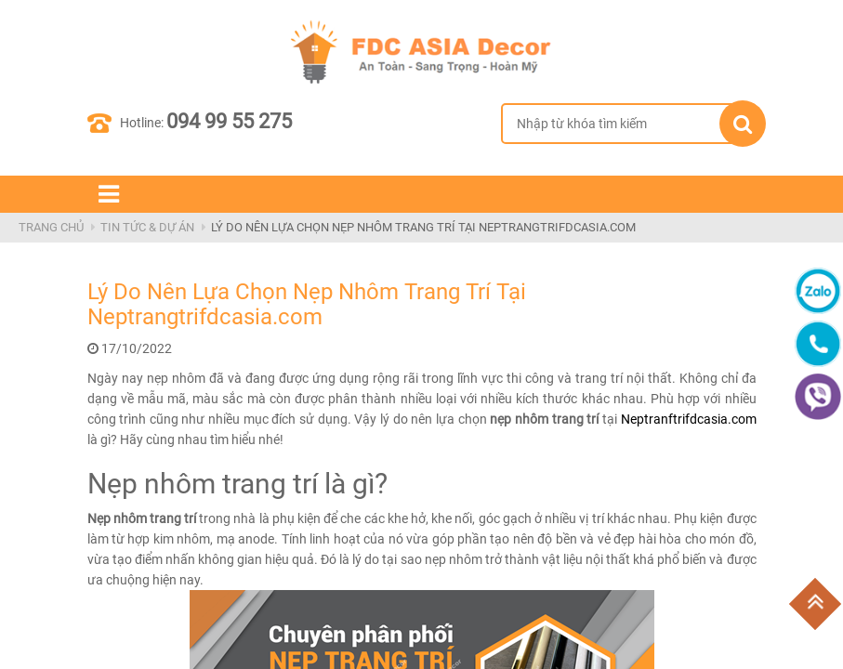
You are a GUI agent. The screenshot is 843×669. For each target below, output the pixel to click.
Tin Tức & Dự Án (147, 227)
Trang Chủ (51, 227)
